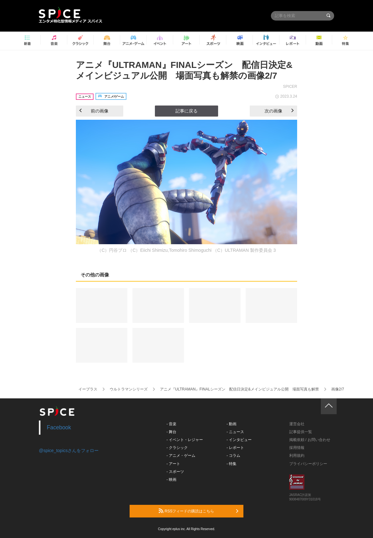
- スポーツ (175, 471)
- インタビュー (239, 440)
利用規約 (296, 455)
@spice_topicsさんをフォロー (69, 450)
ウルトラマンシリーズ (129, 389)
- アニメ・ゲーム (181, 455)
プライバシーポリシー (308, 464)
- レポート (235, 447)
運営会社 (296, 424)
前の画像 (93, 110)
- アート (173, 464)
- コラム (233, 455)
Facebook (59, 427)
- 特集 (231, 464)
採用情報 (296, 447)
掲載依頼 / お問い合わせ (309, 440)
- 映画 (171, 479)
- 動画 (231, 424)
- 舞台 (171, 432)
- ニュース (235, 432)
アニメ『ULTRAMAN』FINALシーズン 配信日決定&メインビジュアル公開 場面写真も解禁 (239, 389)
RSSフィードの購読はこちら (198, 510)
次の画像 (279, 110)
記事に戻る (186, 110)
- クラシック (177, 447)
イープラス (87, 389)
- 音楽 (171, 424)
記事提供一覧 (300, 432)
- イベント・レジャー (185, 440)
